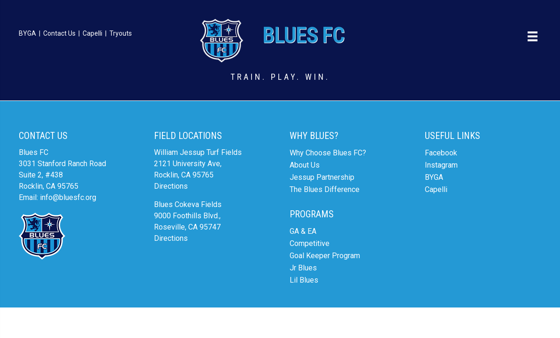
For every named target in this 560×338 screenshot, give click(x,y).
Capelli (92, 33)
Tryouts (120, 33)
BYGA (27, 33)
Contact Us (59, 33)
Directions (171, 186)
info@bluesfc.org (68, 197)
